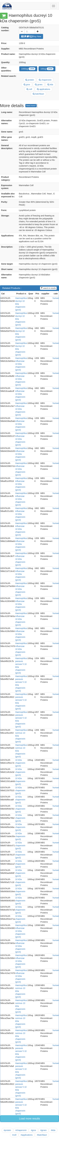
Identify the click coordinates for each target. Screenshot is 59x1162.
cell (29, 89)
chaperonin (45, 80)
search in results (48, 288)
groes (38, 84)
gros (27, 84)
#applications (27, 1135)
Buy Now (31, 36)
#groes (43, 1130)
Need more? (31, 106)
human (56, 298)
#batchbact (42, 1135)
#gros (33, 1130)
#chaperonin (21, 1130)
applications (43, 89)
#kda (53, 1130)
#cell (14, 1135)
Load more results (29, 1118)
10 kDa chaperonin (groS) (20, 763)
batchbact (38, 94)
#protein (7, 1130)
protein (29, 80)
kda (50, 84)
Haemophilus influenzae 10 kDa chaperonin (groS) (21, 364)
